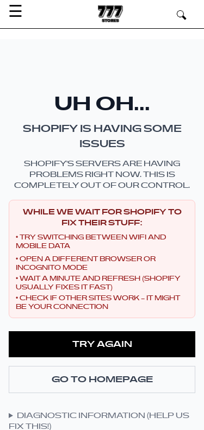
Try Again (102, 344)
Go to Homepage (102, 379)
